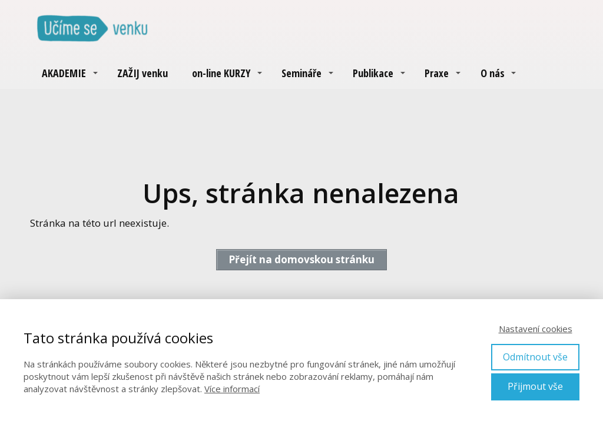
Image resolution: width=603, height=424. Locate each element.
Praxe (437, 73)
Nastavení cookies (535, 328)
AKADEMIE (64, 73)
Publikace (373, 73)
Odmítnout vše (535, 356)
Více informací (232, 389)
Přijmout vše (535, 386)
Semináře (301, 73)
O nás (493, 73)
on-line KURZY (221, 73)
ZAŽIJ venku (142, 73)
